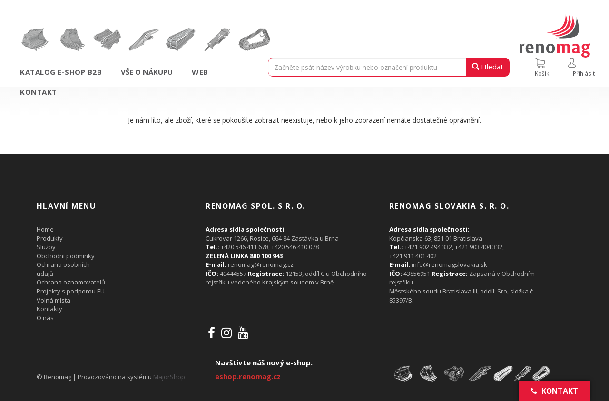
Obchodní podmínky (66, 256)
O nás (45, 317)
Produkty (50, 238)
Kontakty (49, 308)
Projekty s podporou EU (71, 291)
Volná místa (53, 300)
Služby (46, 247)
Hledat (487, 66)
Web (200, 72)
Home (45, 229)
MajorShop (169, 376)
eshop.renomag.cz (248, 376)
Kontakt (38, 92)
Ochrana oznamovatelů (71, 282)
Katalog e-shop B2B (61, 72)
